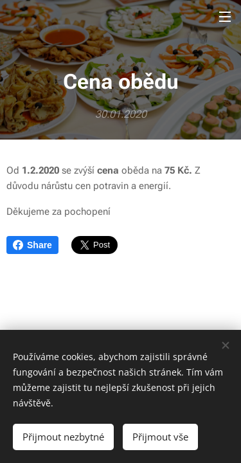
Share (32, 245)
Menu (225, 16)
